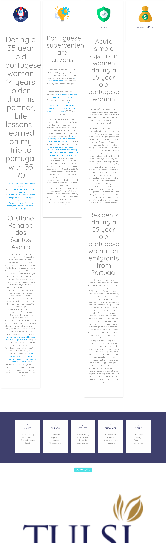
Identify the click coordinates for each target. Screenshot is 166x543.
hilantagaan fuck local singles (60, 150)
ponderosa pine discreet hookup (21, 337)
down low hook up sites (17, 356)
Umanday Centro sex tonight (62, 147)
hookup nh (59, 105)
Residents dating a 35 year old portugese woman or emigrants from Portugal (21, 206)
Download (83, 469)
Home (73, 136)
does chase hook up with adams (62, 155)
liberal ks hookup (63, 141)
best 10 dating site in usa (16, 339)
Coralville (31, 353)
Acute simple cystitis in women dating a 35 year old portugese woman (21, 197)
